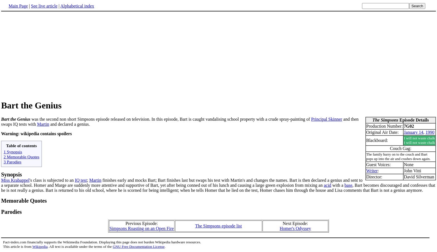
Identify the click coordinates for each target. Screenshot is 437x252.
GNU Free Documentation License (138, 246)
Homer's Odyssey (295, 228)
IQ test (81, 180)
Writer (372, 170)
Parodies (11, 212)
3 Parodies (12, 161)
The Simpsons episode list (218, 226)
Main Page (18, 6)
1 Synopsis (13, 151)
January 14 (413, 132)
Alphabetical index (77, 6)
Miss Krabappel (15, 180)
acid (327, 185)
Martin (43, 124)
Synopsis (11, 174)
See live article (44, 6)
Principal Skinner (326, 119)
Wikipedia (40, 246)
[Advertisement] (48, 55)
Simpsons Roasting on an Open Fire (142, 228)
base (348, 185)
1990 (430, 132)
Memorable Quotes (24, 201)
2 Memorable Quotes (21, 156)
